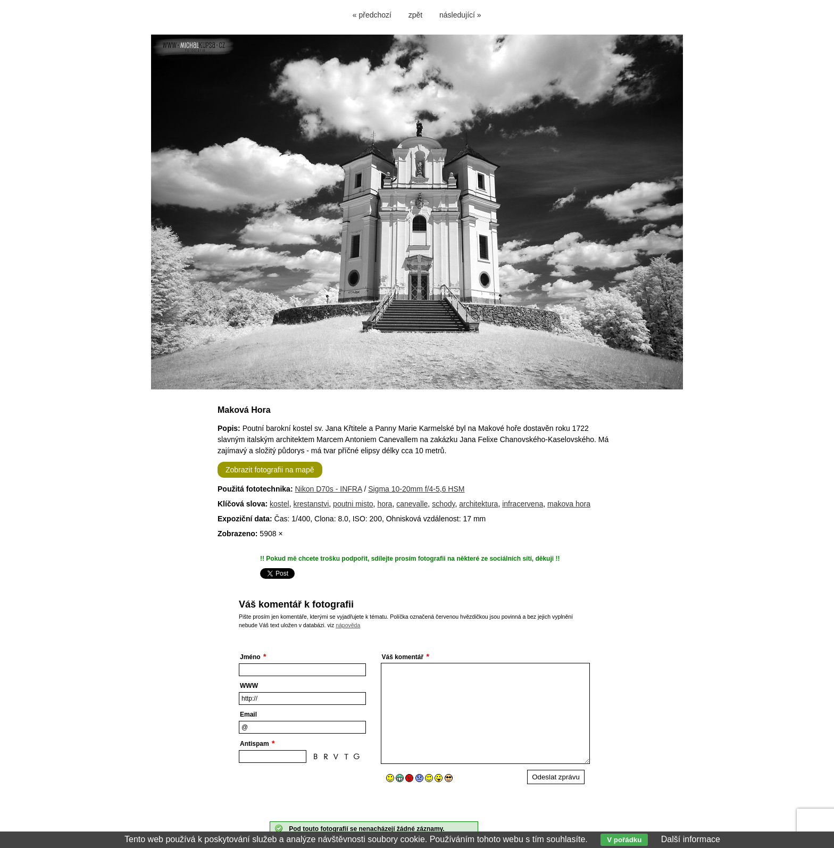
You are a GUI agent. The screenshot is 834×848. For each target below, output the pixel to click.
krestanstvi (311, 504)
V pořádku (624, 840)
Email (248, 714)
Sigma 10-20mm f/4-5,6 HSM (416, 489)
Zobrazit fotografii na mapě (270, 469)
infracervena (522, 504)
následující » (460, 15)
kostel (279, 504)
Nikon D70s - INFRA (328, 489)
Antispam (254, 743)
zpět (415, 15)
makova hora (568, 504)
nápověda (348, 625)
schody (443, 504)
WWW (249, 685)
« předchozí (372, 15)
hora (384, 504)
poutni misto (353, 504)
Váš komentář (403, 657)
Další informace (690, 839)
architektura (478, 504)
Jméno (250, 657)
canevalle (412, 504)
